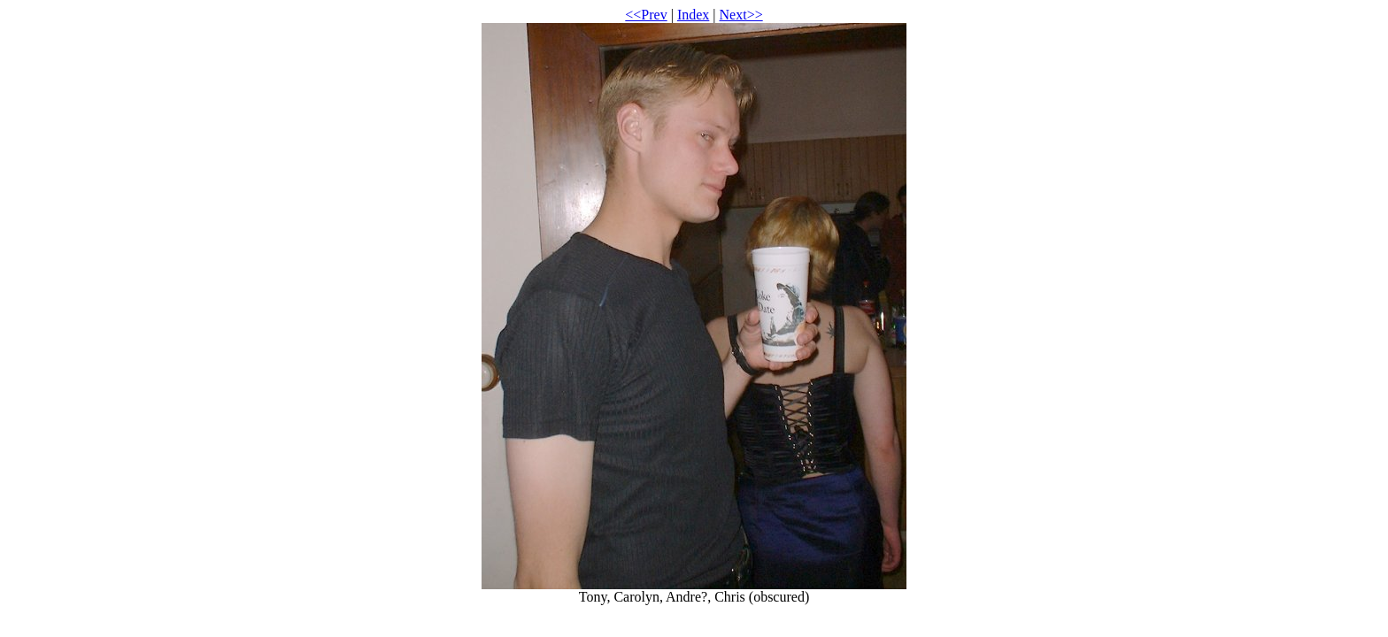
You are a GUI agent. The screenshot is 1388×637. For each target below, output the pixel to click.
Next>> (741, 14)
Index (693, 14)
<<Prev (646, 14)
